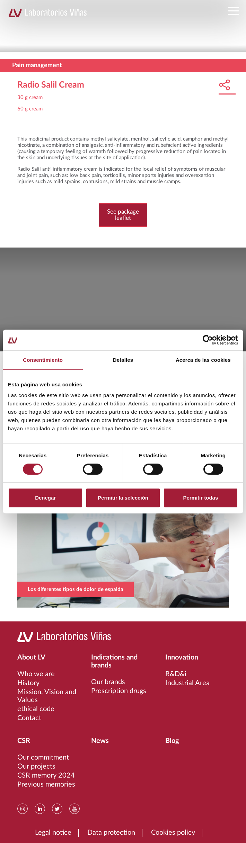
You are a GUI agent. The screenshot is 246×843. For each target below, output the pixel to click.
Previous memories (46, 784)
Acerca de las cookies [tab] (203, 360)
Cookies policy (173, 832)
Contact (29, 718)
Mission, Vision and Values (46, 696)
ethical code (35, 709)
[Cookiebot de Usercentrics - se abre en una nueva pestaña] (207, 340)
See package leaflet (123, 215)
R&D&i (175, 674)
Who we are (36, 674)
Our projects (36, 766)
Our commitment (43, 757)
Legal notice (53, 832)
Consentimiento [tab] (43, 360)
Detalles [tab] (123, 360)
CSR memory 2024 (46, 775)
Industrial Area (187, 683)
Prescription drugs (118, 691)
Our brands (108, 682)
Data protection (111, 832)
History (28, 683)
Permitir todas (200, 498)
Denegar (45, 498)
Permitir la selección (123, 498)
